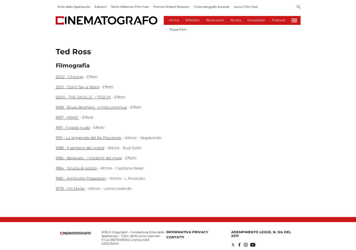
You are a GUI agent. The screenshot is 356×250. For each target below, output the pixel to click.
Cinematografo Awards (211, 7)
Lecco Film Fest (246, 7)
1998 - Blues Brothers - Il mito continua (91, 107)
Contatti (175, 237)
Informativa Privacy (187, 232)
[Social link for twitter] (233, 245)
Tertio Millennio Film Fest (130, 7)
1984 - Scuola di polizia (76, 168)
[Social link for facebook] (239, 245)
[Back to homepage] (75, 233)
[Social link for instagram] (246, 245)
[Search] (299, 7)
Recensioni (215, 20)
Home (174, 20)
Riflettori (192, 20)
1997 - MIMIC (67, 117)
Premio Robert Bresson (171, 7)
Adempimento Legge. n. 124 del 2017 (261, 234)
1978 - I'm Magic (70, 188)
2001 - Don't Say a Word (77, 87)
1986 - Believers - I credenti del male (89, 158)
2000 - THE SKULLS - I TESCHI (83, 97)
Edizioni (101, 7)
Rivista (235, 20)
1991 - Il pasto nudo (73, 127)
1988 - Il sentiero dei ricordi (80, 147)
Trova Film (178, 29)
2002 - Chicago (69, 76)
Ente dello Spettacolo (74, 7)
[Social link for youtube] (252, 245)
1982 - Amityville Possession (81, 178)
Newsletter (256, 20)
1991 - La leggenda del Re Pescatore (89, 137)
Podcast (278, 20)
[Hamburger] (294, 20)
